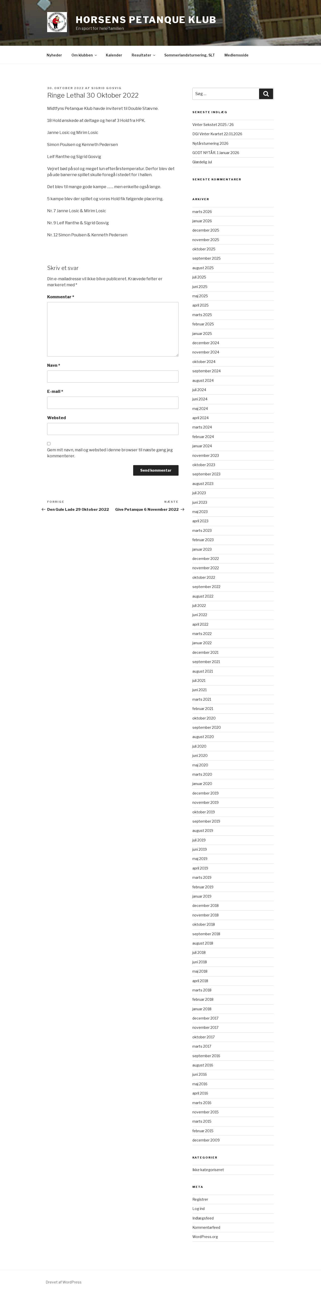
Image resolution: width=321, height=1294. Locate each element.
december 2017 (205, 1018)
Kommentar (60, 297)
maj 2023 (200, 512)
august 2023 (202, 483)
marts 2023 (202, 530)
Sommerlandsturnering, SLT (189, 55)
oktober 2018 (203, 924)
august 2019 (202, 830)
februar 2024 (203, 437)
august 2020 (203, 737)
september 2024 (206, 371)
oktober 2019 (203, 812)
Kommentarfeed (206, 1227)
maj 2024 (200, 408)
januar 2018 (201, 1009)
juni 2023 (199, 502)
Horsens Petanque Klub (146, 19)
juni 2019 (199, 849)
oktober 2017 (203, 1037)
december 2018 (205, 905)
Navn (53, 365)
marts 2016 (201, 1103)
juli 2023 (199, 493)
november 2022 (205, 568)
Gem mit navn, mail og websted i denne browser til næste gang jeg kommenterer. (110, 453)
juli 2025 (199, 277)
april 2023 (200, 521)
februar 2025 (203, 324)
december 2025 (205, 230)
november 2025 (205, 240)
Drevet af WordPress (64, 1282)
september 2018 (206, 934)
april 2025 (200, 305)
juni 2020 (200, 755)
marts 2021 (201, 699)
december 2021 (205, 652)
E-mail (55, 391)
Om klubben (84, 55)
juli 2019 (199, 840)
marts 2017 (201, 1046)
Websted (56, 417)
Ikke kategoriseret (208, 1170)
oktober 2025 (203, 249)
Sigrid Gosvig (106, 88)
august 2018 (202, 943)
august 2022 (202, 596)
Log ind (198, 1208)
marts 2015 (201, 1121)
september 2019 (206, 821)
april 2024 (200, 418)
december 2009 (206, 1140)
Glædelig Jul (202, 162)
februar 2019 (202, 887)
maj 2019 (199, 858)
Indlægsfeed (203, 1218)
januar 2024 (202, 446)
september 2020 (206, 727)
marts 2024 (202, 427)
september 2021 (206, 662)
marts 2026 (202, 211)
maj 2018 (199, 971)
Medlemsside (236, 55)
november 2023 (205, 455)
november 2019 (205, 802)
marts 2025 (202, 315)
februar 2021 (202, 708)
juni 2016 (199, 1074)
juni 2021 (199, 690)
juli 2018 (199, 952)
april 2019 (200, 868)
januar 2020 (202, 783)
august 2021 (202, 671)
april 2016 (200, 1093)
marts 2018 (201, 990)
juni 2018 (199, 962)
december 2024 (205, 343)
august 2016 (202, 1065)
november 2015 (205, 1112)
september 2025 (206, 258)
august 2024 (203, 380)
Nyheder (54, 55)
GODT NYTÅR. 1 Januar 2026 (215, 153)
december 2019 (205, 793)
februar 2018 (202, 999)
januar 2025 (202, 333)
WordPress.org (205, 1237)
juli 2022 (199, 605)
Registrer (200, 1199)
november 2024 (205, 352)
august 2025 (203, 268)
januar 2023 (202, 549)
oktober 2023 (203, 465)
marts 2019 (201, 877)
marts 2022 (202, 633)
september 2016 (206, 1056)
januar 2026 (202, 221)
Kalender (114, 55)
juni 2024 (199, 399)
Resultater (144, 55)
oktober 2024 (203, 362)
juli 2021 (198, 680)
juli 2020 (199, 746)
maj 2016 (199, 1084)
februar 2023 (203, 540)
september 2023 (206, 474)
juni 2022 (199, 615)
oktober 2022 (203, 577)
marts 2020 (202, 774)
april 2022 (200, 624)
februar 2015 (202, 1131)
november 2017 (205, 1027)
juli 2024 (199, 390)
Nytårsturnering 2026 (210, 143)
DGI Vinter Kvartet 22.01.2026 (217, 134)
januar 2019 (201, 896)
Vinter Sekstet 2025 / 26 (213, 124)
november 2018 (205, 915)
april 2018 (200, 981)
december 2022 (205, 558)
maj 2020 (200, 765)
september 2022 (206, 587)
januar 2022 (202, 643)
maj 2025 (200, 296)
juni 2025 (199, 286)
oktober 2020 (204, 718)
